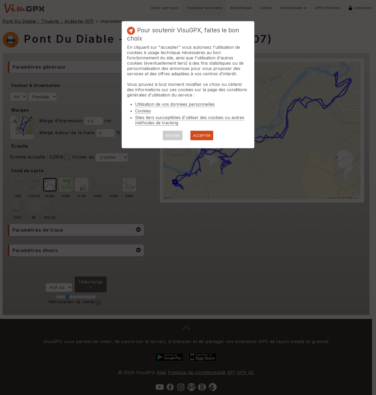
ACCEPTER (202, 136)
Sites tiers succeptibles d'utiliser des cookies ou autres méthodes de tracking (189, 120)
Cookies (143, 110)
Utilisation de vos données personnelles (175, 104)
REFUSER (172, 136)
